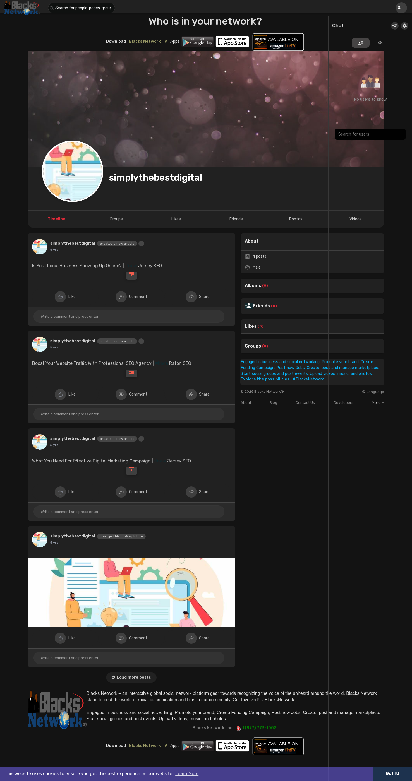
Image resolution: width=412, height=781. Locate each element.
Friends (261, 306)
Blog (273, 402)
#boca (161, 363)
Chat (338, 26)
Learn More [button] (186, 773)
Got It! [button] (392, 773)
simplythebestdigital (155, 177)
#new (131, 265)
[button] (81, 8)
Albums (253, 285)
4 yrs (54, 250)
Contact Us (305, 402)
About (246, 402)
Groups (253, 346)
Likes (251, 326)
